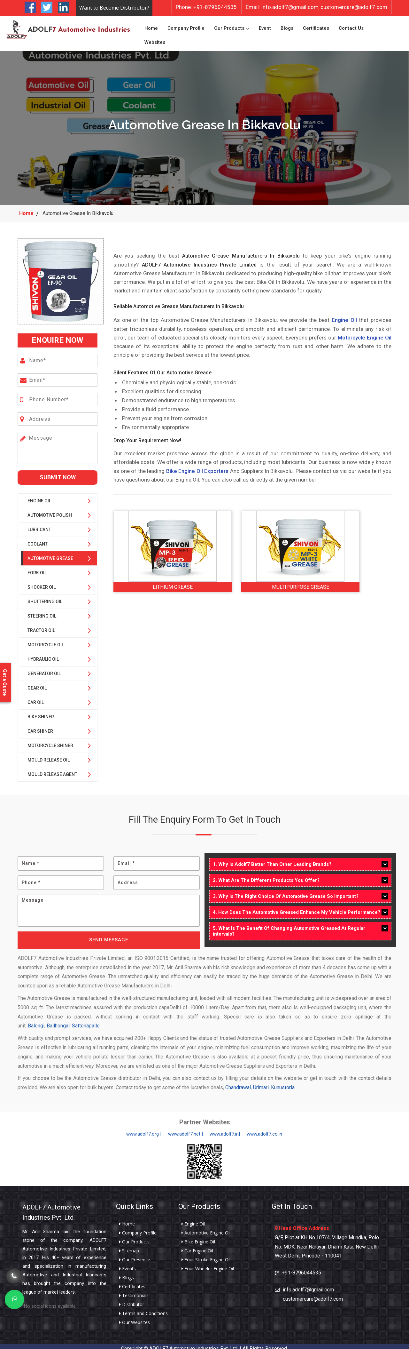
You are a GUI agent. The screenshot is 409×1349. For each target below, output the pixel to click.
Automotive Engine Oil (205, 1228)
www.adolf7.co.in (264, 1129)
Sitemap (129, 1246)
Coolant (37, 539)
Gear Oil (37, 683)
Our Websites (134, 1318)
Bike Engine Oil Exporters (197, 466)
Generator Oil (44, 669)
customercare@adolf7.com (353, 7)
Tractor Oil (41, 625)
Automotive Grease (50, 553)
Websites (154, 40)
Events (127, 1264)
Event (265, 26)
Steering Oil (41, 611)
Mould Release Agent (52, 769)
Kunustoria (283, 1083)
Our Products (229, 26)
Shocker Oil (41, 582)
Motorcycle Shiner (50, 741)
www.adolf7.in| (225, 1129)
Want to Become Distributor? (114, 7)
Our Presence (134, 1255)
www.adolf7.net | (185, 1129)
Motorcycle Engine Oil (364, 333)
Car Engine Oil (197, 1246)
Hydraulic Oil (43, 654)
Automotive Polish (49, 510)
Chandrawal (238, 1083)
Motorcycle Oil (45, 640)
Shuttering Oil (44, 597)
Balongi (36, 1021)
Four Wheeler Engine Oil (207, 1264)
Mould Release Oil (48, 755)
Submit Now (58, 473)
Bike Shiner (40, 712)
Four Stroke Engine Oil (205, 1255)
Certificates (316, 26)
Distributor (131, 1300)
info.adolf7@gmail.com (282, 7)
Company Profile (185, 26)
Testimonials (134, 1291)
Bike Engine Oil (198, 1237)
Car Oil (35, 697)
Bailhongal (58, 1021)
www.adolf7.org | (143, 1129)
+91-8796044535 (206, 7)
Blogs (287, 26)
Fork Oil (37, 568)
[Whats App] (14, 1299)
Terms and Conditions (143, 1309)
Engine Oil (39, 496)
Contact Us (351, 26)
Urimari (261, 1083)
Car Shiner (40, 726)
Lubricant (39, 525)
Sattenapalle (86, 1021)
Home (151, 26)
